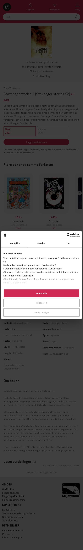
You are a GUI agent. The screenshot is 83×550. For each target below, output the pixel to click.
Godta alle (41, 293)
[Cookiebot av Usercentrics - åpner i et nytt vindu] (67, 235)
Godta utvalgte (41, 312)
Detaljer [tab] (41, 243)
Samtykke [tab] (14, 243)
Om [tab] (68, 243)
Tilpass (41, 303)
